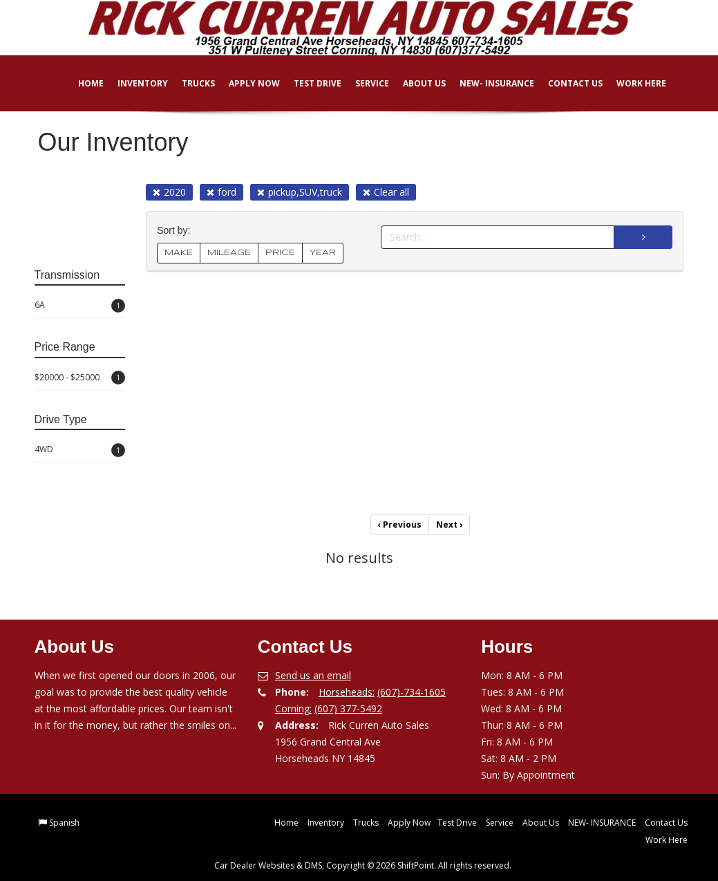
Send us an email (313, 675)
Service (362, 83)
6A (80, 306)
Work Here (631, 83)
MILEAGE (229, 253)
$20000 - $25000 (80, 377)
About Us (414, 83)
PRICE (280, 253)
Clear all (386, 191)
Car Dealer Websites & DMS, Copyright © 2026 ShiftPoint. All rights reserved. (362, 865)
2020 (169, 191)
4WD (80, 450)
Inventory (133, 83)
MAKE (178, 253)
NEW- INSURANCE (487, 83)
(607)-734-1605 (411, 691)
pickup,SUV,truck (299, 191)
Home (81, 83)
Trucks (188, 83)
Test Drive (308, 83)
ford (221, 191)
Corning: (293, 708)
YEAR (323, 253)
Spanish (64, 822)
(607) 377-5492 (348, 708)
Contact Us (565, 83)
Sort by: (176, 230)
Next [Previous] (449, 524)
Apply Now (244, 83)
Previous (400, 524)
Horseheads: (347, 691)
